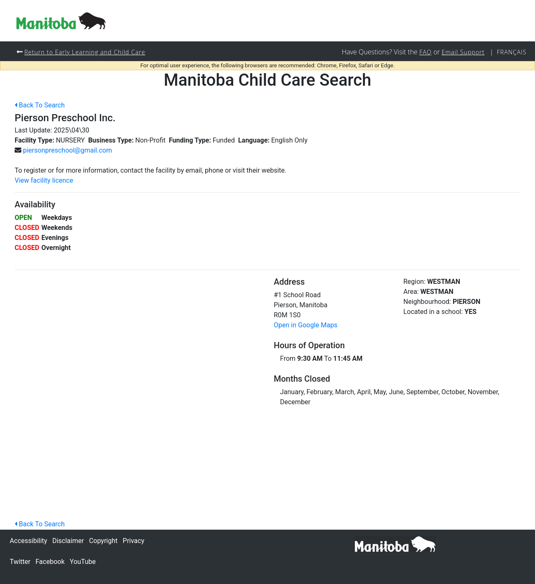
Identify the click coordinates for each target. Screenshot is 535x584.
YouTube (83, 562)
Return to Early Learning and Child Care (85, 52)
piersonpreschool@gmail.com (67, 151)
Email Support (462, 52)
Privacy (134, 541)
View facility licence (44, 181)
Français (512, 52)
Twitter (20, 562)
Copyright (103, 541)
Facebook (50, 562)
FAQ (424, 52)
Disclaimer (68, 541)
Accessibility (28, 541)
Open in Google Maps (305, 325)
